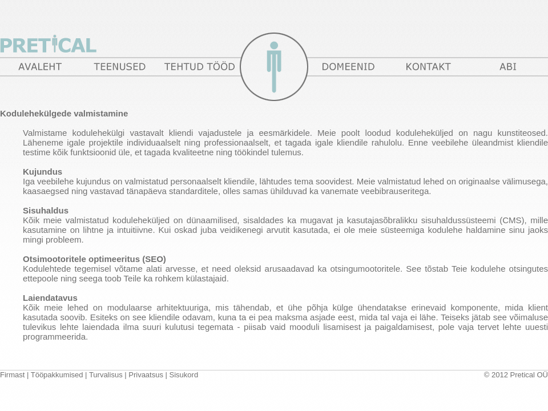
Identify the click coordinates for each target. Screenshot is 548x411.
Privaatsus (145, 374)
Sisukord (184, 374)
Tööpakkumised (57, 374)
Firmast (12, 374)
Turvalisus (106, 374)
